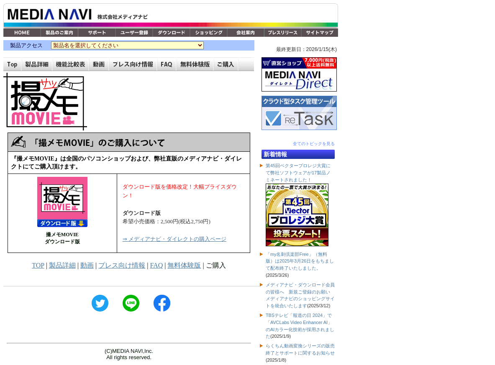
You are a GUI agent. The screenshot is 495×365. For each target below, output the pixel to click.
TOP (38, 265)
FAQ (156, 265)
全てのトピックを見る (314, 143)
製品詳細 (62, 265)
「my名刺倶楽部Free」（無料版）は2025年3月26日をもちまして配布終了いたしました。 (300, 261)
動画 (87, 265)
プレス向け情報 (121, 265)
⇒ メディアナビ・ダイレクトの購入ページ (174, 239)
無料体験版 (184, 265)
